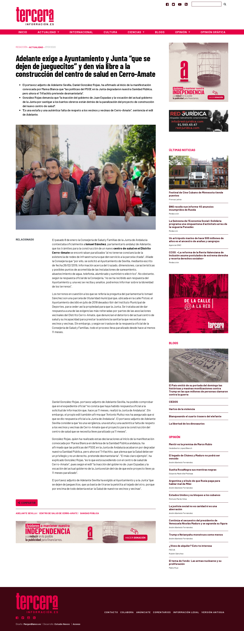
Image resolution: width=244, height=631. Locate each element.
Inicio (22, 32)
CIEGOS (173, 401)
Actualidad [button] (47, 32)
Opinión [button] (181, 32)
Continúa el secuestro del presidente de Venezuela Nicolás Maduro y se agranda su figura (198, 522)
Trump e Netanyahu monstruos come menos (196, 534)
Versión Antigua (212, 612)
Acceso (76, 624)
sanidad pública (89, 513)
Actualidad (36, 47)
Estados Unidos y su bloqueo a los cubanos (194, 494)
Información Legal (186, 612)
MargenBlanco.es (32, 624)
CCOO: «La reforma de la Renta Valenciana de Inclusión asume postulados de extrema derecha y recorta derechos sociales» (198, 255)
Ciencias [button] (135, 32)
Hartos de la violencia (182, 409)
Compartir (27, 502)
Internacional (81, 32)
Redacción (21, 47)
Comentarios (161, 612)
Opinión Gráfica (213, 32)
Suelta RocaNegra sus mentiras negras (192, 469)
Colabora (125, 612)
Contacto (109, 612)
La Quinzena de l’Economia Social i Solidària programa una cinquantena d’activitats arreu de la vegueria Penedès (198, 223)
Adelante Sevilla (26, 513)
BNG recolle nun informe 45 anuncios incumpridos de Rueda (191, 208)
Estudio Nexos (62, 624)
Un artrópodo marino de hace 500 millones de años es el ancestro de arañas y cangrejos (196, 240)
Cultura (110, 32)
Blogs (160, 32)
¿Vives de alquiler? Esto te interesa (190, 545)
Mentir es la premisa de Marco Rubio (190, 444)
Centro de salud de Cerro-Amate (58, 513)
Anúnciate (142, 612)
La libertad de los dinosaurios (187, 423)
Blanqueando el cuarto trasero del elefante (195, 416)
